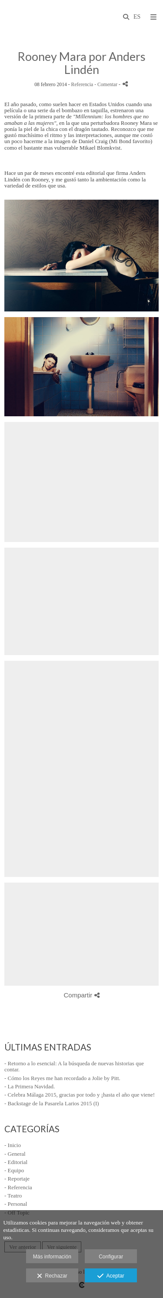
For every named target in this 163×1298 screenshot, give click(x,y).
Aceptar (110, 1276)
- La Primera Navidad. (29, 1086)
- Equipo (14, 1170)
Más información (52, 1257)
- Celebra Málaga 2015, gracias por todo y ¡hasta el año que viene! (79, 1094)
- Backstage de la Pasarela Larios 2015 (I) (51, 1103)
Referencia (82, 84)
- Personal (15, 1204)
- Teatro (13, 1195)
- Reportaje (17, 1178)
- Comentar (106, 84)
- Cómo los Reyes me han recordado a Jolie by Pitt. (62, 1078)
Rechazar (52, 1276)
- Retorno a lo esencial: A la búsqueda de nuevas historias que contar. (74, 1066)
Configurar (111, 1257)
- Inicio (12, 1145)
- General (15, 1154)
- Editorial (15, 1162)
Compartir (81, 995)
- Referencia (18, 1187)
